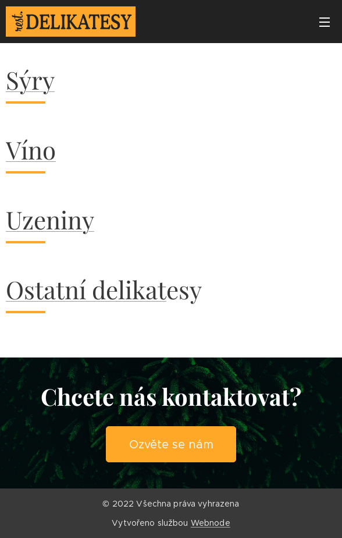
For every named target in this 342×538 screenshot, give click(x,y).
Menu (324, 22)
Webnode (210, 523)
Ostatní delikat (86, 289)
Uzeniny (50, 219)
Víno (31, 149)
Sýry (30, 79)
